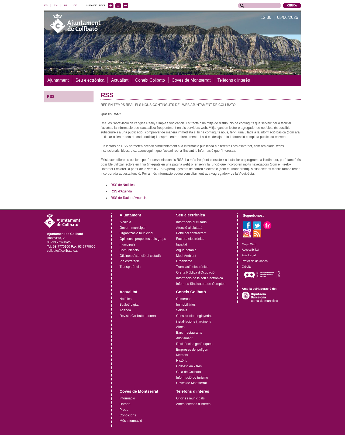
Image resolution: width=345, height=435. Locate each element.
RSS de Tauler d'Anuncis (129, 198)
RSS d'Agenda (121, 191)
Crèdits (246, 266)
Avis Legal (249, 255)
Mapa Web (249, 244)
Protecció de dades (255, 261)
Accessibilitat (250, 249)
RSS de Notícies (122, 185)
